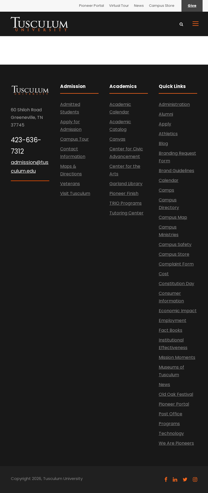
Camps (166, 190)
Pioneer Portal (91, 5)
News (139, 5)
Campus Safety (175, 244)
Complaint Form (176, 264)
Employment (172, 320)
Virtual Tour (119, 5)
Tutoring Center (126, 213)
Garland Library (125, 184)
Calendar (168, 180)
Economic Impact (178, 311)
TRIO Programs (125, 203)
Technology (171, 433)
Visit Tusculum (75, 193)
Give (192, 5)
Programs (169, 424)
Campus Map (173, 217)
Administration (174, 104)
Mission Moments (177, 357)
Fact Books (170, 330)
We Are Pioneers (176, 443)
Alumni (166, 114)
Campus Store (161, 5)
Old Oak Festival (176, 394)
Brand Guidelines (176, 171)
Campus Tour (74, 139)
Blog (163, 143)
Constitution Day (176, 283)
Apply (165, 124)
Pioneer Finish (123, 193)
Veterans (70, 184)
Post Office (170, 414)
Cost (164, 274)
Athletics (168, 134)
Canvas (117, 139)
